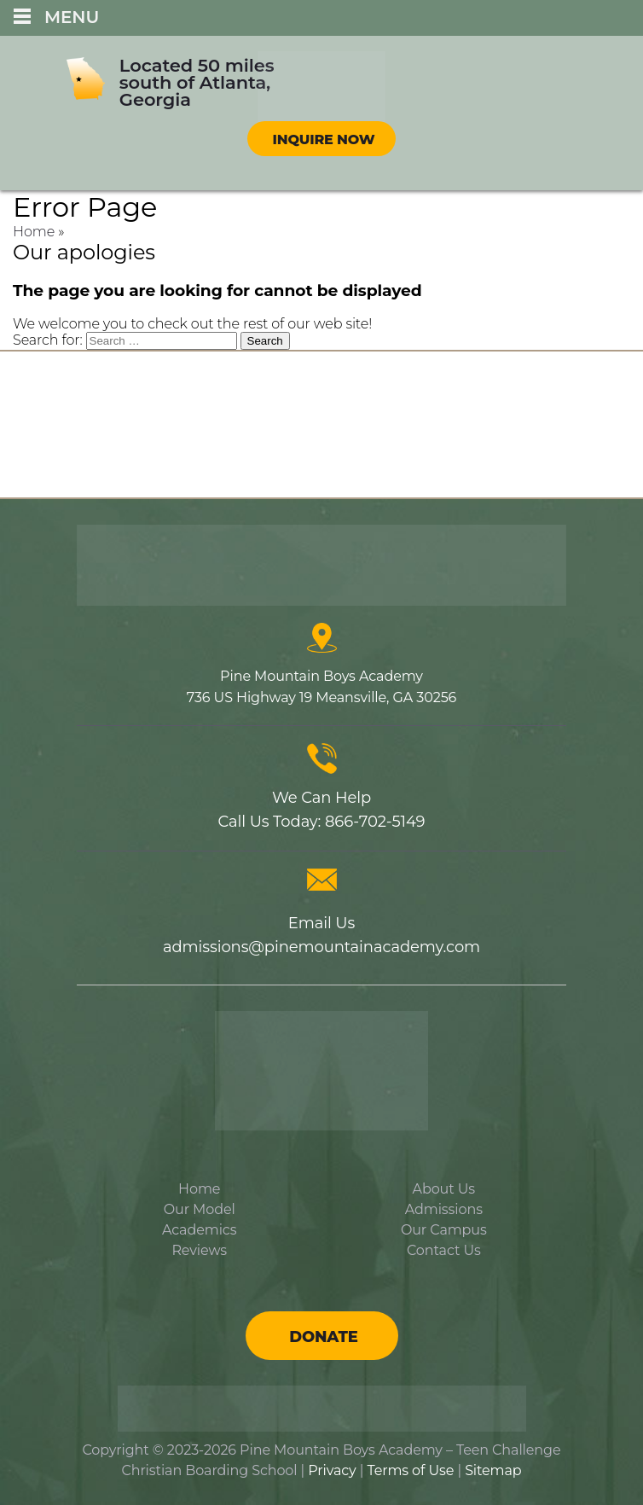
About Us (444, 1189)
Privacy (332, 1470)
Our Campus (444, 1230)
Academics (199, 1230)
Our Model (199, 1209)
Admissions (444, 1209)
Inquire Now (324, 139)
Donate (323, 1337)
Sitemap (493, 1470)
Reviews (199, 1250)
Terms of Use (410, 1470)
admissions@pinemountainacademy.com (321, 947)
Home (34, 232)
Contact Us (444, 1250)
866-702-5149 (375, 821)
